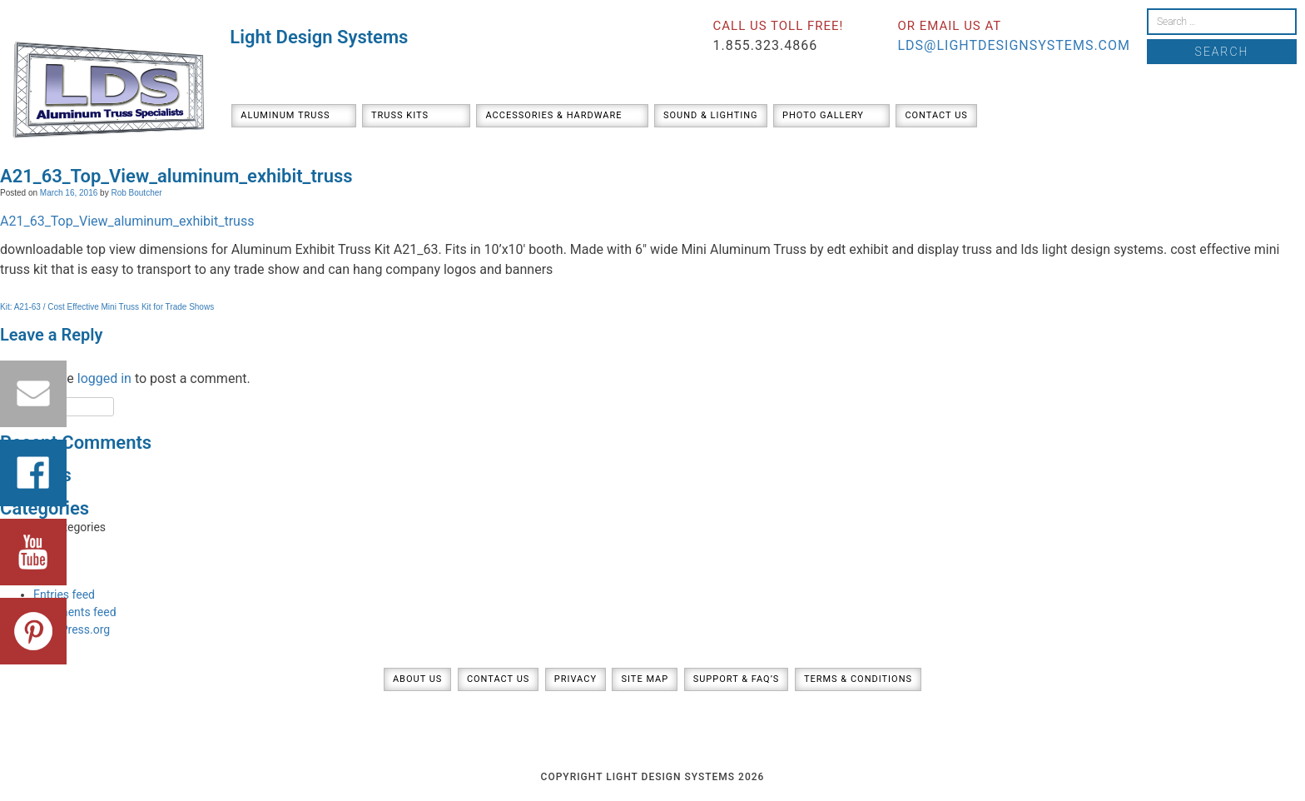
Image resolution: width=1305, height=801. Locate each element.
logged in (104, 378)
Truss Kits (400, 115)
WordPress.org (71, 629)
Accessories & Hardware (553, 115)
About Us (417, 679)
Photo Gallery (823, 115)
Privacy (575, 679)
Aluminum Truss (285, 115)
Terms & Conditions (858, 679)
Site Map (644, 679)
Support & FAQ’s (736, 679)
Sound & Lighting (710, 115)
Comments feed (75, 612)
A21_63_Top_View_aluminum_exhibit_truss (127, 221)
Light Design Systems (319, 37)
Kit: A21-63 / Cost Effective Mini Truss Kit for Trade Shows (107, 306)
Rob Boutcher (136, 192)
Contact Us (936, 115)
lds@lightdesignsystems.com (1013, 45)
